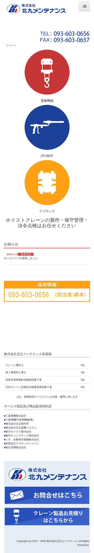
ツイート (11, 45)
